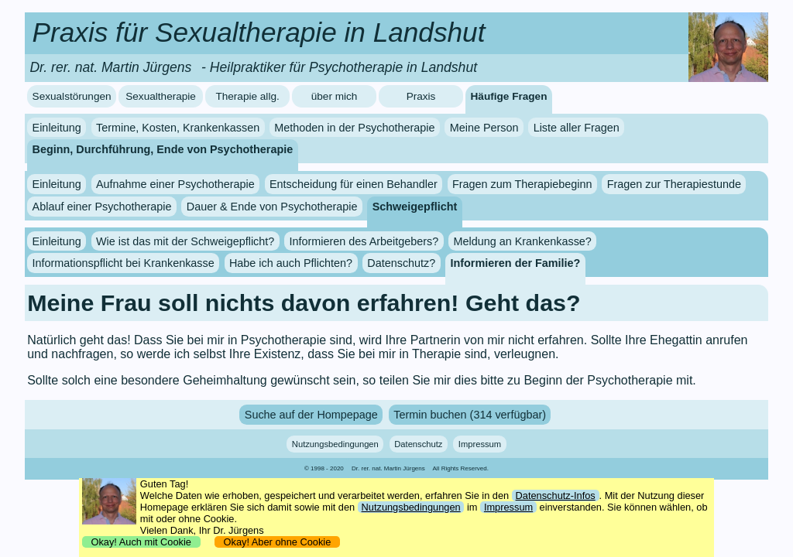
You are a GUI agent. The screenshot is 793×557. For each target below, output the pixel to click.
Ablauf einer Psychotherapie (102, 206)
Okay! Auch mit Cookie (141, 542)
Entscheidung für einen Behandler (353, 184)
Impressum (479, 444)
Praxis (421, 96)
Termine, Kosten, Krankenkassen (177, 127)
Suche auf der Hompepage (311, 414)
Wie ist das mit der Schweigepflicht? (185, 241)
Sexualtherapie (160, 96)
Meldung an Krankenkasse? (522, 241)
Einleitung (57, 127)
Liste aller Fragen (577, 127)
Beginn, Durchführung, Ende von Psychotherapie (163, 149)
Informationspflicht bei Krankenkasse (124, 263)
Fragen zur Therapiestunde (674, 184)
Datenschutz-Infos (556, 495)
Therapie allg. (247, 96)
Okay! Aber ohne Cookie (277, 542)
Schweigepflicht (415, 206)
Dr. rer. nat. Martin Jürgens (388, 468)
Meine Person (484, 127)
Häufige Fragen (509, 96)
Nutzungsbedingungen (335, 444)
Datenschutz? (401, 263)
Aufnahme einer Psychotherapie (175, 184)
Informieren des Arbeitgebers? (363, 241)
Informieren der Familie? (515, 263)
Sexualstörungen (72, 96)
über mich (334, 96)
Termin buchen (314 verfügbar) (469, 414)
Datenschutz (418, 444)
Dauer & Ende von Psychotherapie (272, 206)
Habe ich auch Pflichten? (290, 263)
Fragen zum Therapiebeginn (522, 184)
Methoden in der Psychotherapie (354, 127)
